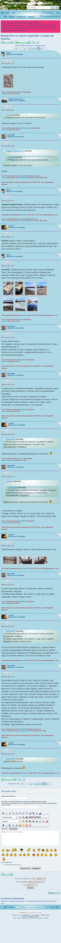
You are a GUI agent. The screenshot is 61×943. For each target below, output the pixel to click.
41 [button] (35, 48)
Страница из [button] (16, 48)
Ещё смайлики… (7, 862)
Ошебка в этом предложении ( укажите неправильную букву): (24, 801)
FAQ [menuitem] (13, 13)
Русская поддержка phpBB (30, 916)
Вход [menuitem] (58, 13)
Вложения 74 (22, 42)
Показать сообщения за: (30, 879)
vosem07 (4, 94)
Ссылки (6, 13)
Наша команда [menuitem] (50, 907)
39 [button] (29, 48)
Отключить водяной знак (11, 864)
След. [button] (45, 48)
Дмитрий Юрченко (7, 460)
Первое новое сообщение (24, 45)
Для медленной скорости (51, 16)
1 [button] (30, 783)
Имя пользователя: (8, 796)
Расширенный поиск (57, 7)
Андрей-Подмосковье (16, 99)
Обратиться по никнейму (14, 54)
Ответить (6, 42)
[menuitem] (30, 907)
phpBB (26, 915)
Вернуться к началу (59, 95)
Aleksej (8, 53)
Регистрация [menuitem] (48, 13)
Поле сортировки (30, 882)
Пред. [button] (21, 48)
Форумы (12, 907)
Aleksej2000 (11, 135)
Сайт (5, 907)
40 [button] (32, 48)
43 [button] (41, 48)
